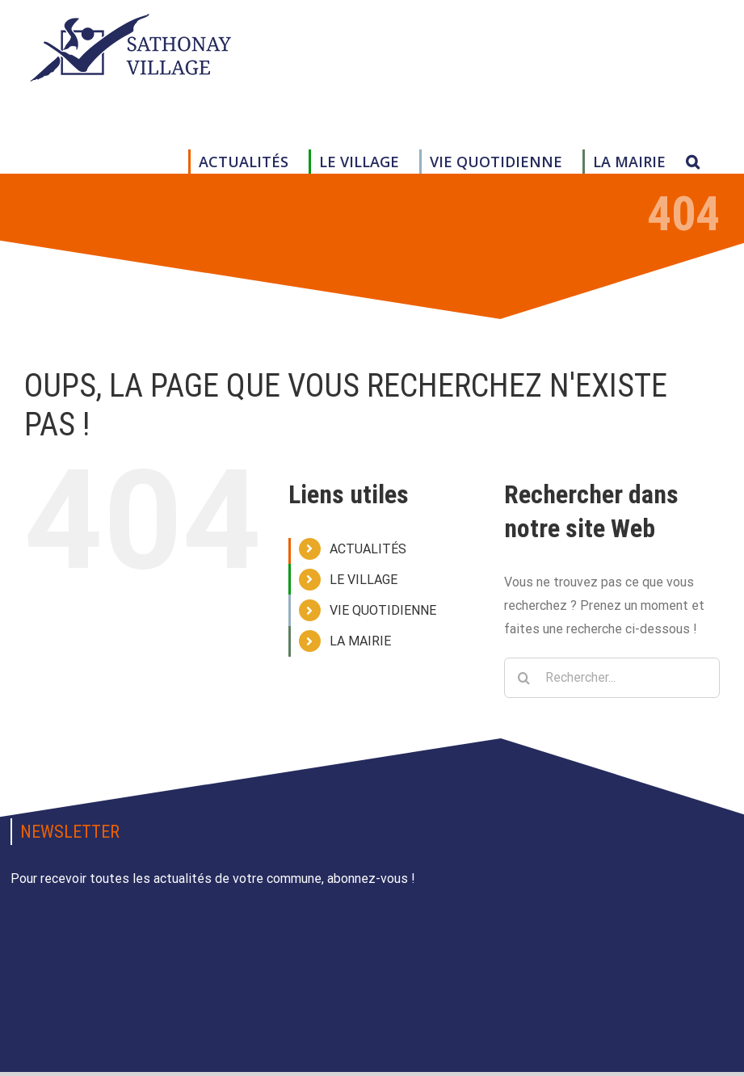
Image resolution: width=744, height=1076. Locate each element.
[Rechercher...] (612, 678)
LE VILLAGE (363, 579)
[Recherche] (524, 678)
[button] (693, 161)
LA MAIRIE (360, 641)
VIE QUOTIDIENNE (383, 610)
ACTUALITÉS (368, 549)
